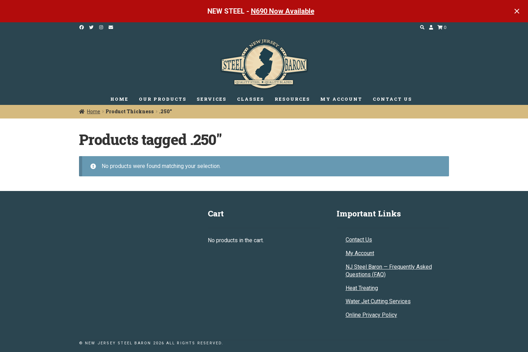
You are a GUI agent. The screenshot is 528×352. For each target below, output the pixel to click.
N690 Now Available (282, 11)
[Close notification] (517, 11)
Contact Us (359, 239)
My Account (360, 253)
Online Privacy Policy (371, 315)
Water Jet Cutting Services (378, 301)
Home (93, 111)
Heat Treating (362, 288)
